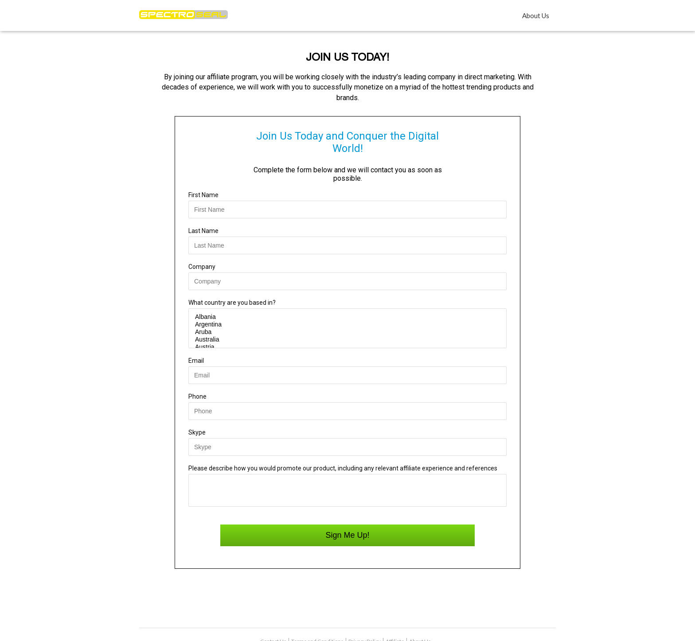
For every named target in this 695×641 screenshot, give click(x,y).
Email (196, 360)
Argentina (347, 324)
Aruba (347, 332)
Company (201, 266)
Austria (347, 347)
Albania (347, 317)
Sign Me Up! (347, 539)
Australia (347, 339)
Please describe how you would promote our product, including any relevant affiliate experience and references (342, 468)
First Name (203, 194)
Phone (197, 396)
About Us (535, 15)
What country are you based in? (232, 302)
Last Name (203, 230)
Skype (197, 432)
